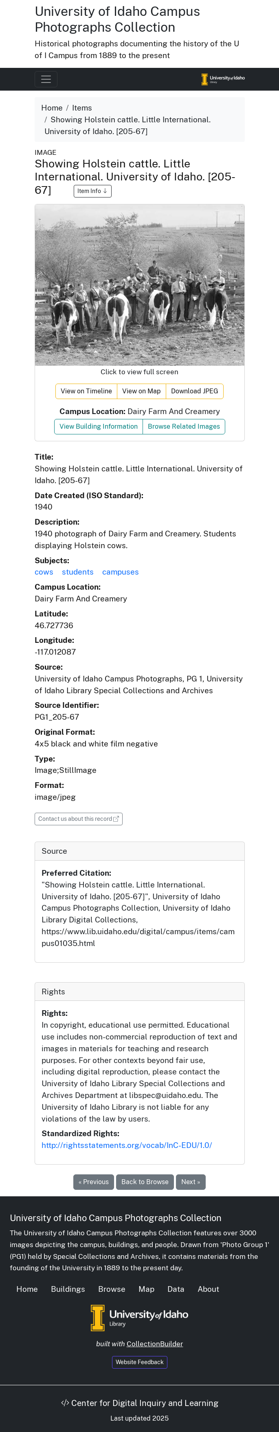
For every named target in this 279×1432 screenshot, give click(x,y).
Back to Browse (145, 1182)
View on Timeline (86, 391)
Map (146, 1288)
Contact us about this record (80, 818)
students (78, 571)
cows (44, 571)
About (208, 1288)
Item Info (92, 191)
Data (176, 1288)
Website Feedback (140, 1362)
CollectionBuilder (155, 1344)
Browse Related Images (184, 426)
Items (82, 107)
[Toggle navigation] (46, 79)
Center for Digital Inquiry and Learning (139, 1403)
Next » (190, 1182)
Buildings (68, 1288)
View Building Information (98, 426)
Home (52, 107)
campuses (120, 571)
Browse (111, 1288)
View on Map (141, 391)
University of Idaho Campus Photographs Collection (117, 19)
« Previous (94, 1182)
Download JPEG (194, 391)
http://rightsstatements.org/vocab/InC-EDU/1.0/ (127, 1145)
